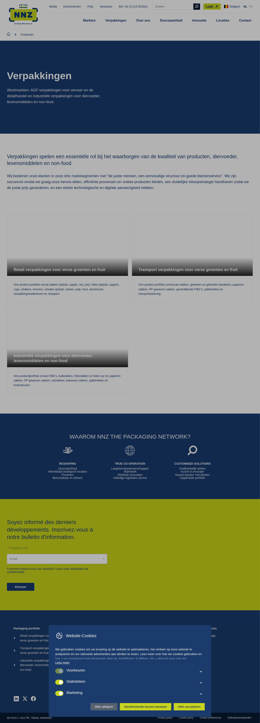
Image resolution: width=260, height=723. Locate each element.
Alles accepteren (189, 706)
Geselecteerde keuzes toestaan (145, 706)
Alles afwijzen (104, 706)
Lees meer (62, 662)
